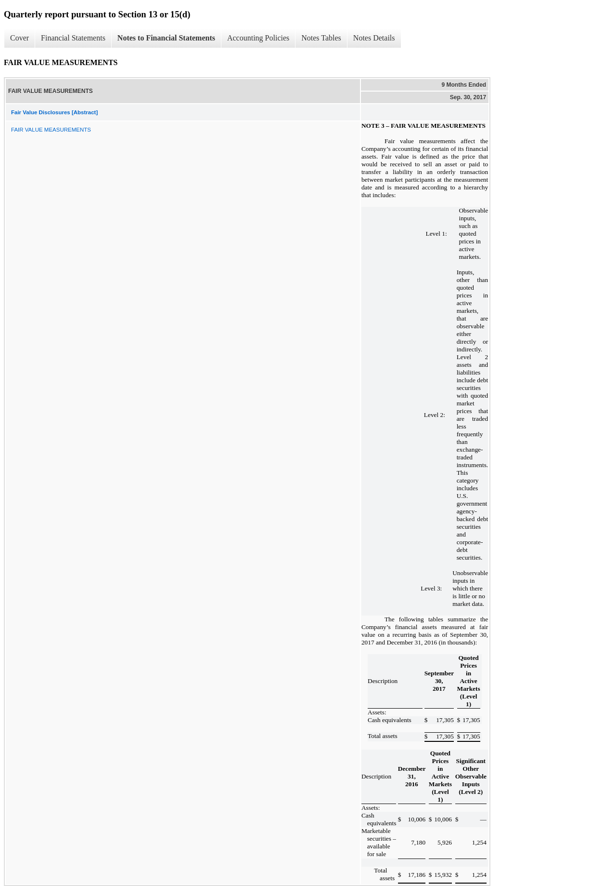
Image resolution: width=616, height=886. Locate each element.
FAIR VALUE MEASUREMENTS (51, 130)
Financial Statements (73, 38)
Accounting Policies (258, 38)
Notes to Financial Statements (166, 38)
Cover (19, 38)
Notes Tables (321, 38)
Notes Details (374, 38)
